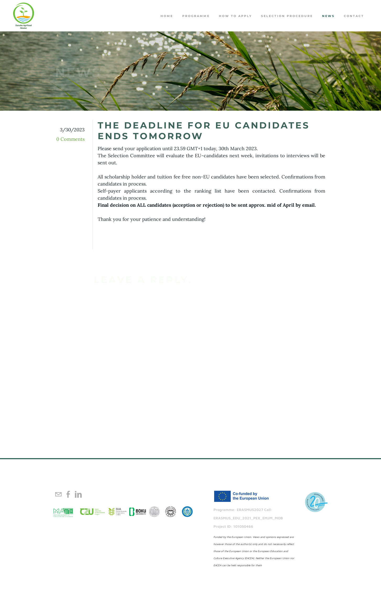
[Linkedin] (78, 494)
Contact (354, 16)
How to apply (235, 16)
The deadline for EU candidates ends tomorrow (204, 131)
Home (167, 16)
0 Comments (70, 139)
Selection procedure (287, 16)
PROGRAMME (196, 16)
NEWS (328, 16)
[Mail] (58, 494)
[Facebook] (68, 494)
